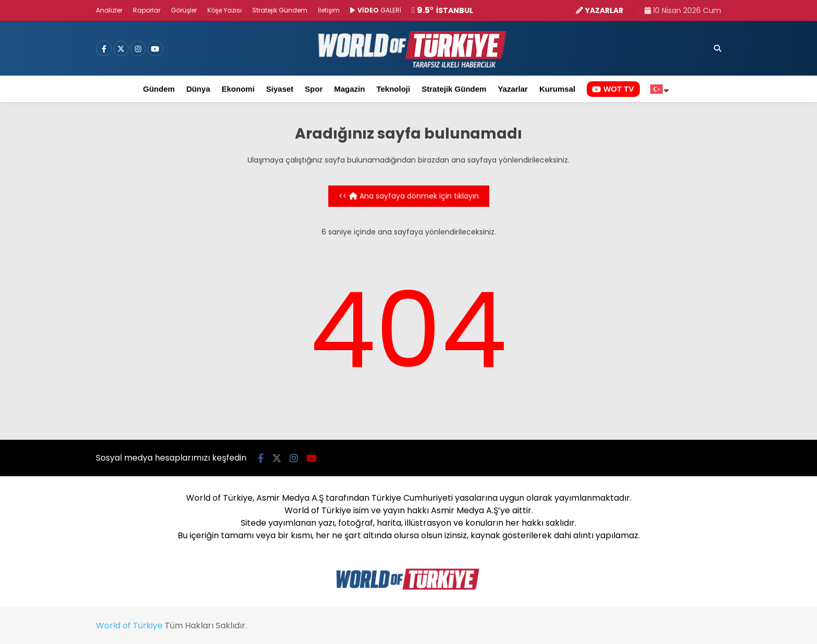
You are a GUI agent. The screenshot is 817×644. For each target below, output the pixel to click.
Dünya (198, 88)
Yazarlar (513, 88)
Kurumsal (557, 88)
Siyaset (280, 88)
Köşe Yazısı (224, 10)
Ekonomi (237, 88)
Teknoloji (393, 88)
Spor (314, 88)
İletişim (329, 10)
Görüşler (184, 10)
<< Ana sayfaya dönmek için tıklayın (409, 196)
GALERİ (375, 10)
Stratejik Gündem (279, 10)
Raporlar (146, 10)
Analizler (109, 10)
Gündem (159, 88)
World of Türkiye (129, 625)
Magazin (349, 88)
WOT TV (613, 88)
